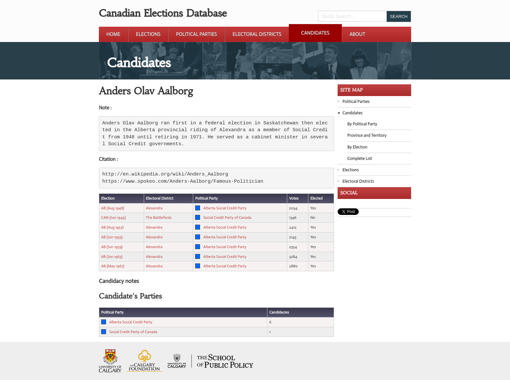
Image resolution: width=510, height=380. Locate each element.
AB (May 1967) (112, 266)
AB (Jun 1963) (111, 256)
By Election (357, 147)
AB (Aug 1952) (112, 227)
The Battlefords (159, 217)
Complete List (359, 158)
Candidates (315, 33)
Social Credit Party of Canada (227, 217)
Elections (148, 34)
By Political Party (362, 123)
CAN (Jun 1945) (113, 217)
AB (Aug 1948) (112, 208)
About (357, 34)
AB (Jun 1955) (112, 237)
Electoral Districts (257, 34)
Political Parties (196, 34)
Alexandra (154, 208)
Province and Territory (367, 135)
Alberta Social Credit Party (224, 208)
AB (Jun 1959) (112, 247)
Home (113, 34)
